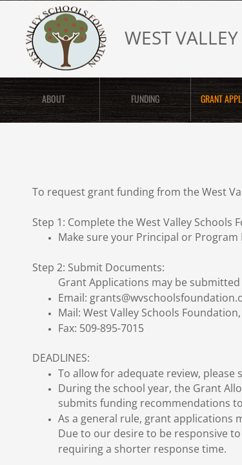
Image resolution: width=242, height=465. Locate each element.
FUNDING (145, 98)
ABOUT (53, 98)
